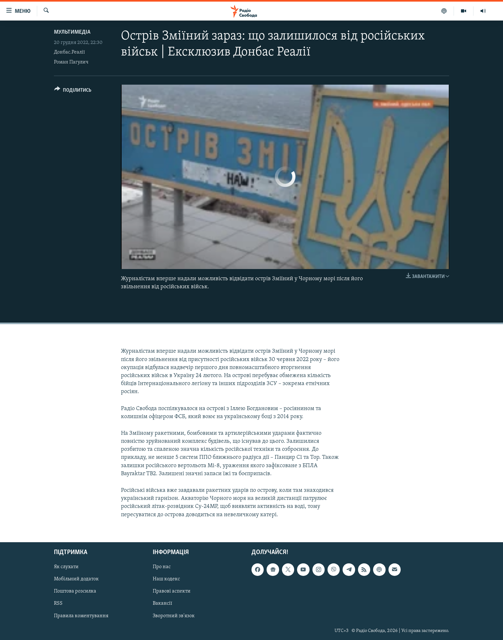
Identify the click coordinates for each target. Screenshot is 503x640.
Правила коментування (81, 615)
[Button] (72, 91)
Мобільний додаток (76, 579)
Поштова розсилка (75, 591)
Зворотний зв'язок (174, 615)
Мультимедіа (72, 32)
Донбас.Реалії (69, 52)
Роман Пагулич (71, 62)
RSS (58, 603)
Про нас (162, 566)
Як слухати (66, 566)
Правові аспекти (172, 591)
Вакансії (162, 603)
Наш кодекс (166, 579)
